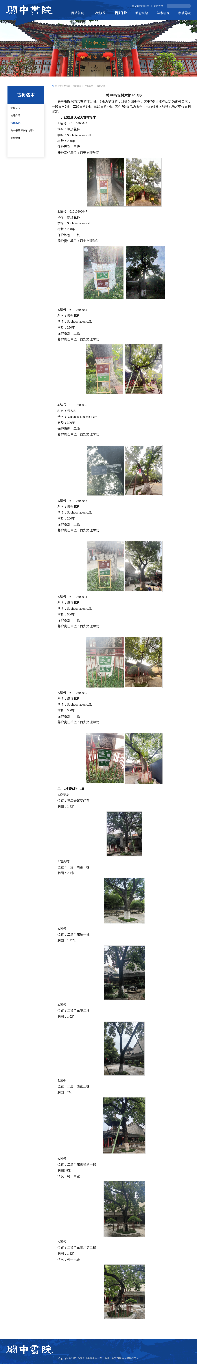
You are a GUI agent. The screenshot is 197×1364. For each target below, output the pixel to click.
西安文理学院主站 (140, 6)
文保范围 (15, 115)
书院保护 (120, 13)
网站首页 (77, 13)
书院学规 (15, 145)
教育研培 (141, 13)
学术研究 (163, 13)
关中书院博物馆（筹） (23, 137)
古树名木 (15, 130)
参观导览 (184, 13)
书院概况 (99, 13)
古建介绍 (15, 122)
